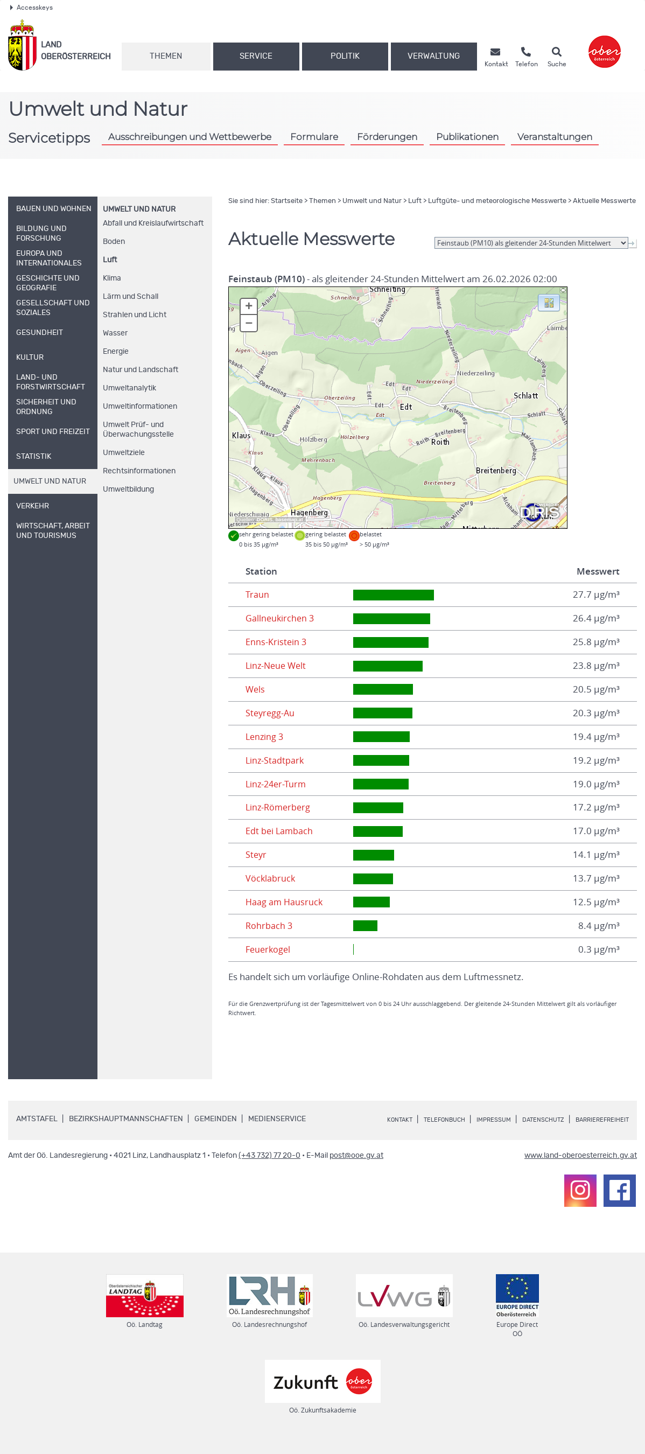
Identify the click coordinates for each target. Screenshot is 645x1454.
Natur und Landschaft (140, 370)
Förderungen (387, 136)
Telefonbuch (451, 1119)
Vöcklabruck (271, 878)
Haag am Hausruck (285, 902)
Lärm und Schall (130, 296)
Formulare (314, 136)
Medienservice (277, 1119)
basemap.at (289, 519)
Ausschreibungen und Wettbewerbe (189, 136)
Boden (114, 242)
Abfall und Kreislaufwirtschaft (153, 223)
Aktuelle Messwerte (604, 201)
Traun (257, 594)
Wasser (115, 333)
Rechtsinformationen (139, 471)
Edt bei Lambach (280, 831)
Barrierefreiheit (416, 1132)
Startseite (287, 201)
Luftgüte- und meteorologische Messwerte (497, 201)
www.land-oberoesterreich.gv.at (580, 1168)
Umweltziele (124, 453)
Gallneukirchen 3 (281, 618)
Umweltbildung (128, 489)
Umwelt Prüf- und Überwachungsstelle (138, 429)
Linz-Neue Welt (278, 666)
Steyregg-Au (271, 713)
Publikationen (467, 136)
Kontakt (398, 1119)
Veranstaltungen (554, 136)
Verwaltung (434, 56)
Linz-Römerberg (279, 807)
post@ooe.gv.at (356, 1168)
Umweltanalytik (129, 388)
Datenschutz (569, 1119)
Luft (110, 260)
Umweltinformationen (140, 406)
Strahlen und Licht (134, 315)
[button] (549, 302)
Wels (256, 689)
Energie (116, 351)
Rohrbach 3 (269, 926)
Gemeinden (215, 1119)
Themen (166, 56)
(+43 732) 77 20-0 (269, 1168)
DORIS (265, 519)
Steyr (257, 855)
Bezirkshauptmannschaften (126, 1119)
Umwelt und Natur (139, 209)
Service (256, 56)
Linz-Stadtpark (275, 760)
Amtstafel (37, 1119)
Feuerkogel (269, 949)
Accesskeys (31, 7)
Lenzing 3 (265, 737)
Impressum (510, 1119)
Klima (112, 278)
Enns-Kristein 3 (276, 642)
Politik (345, 56)
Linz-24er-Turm (277, 784)
